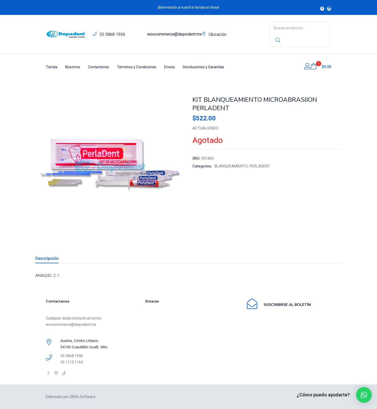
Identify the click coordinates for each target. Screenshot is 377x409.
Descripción (47, 258)
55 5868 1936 (112, 34)
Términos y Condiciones (136, 67)
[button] (321, 66)
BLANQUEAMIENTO (231, 166)
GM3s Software (83, 397)
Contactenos (98, 67)
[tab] (53, 259)
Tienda (51, 67)
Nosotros (72, 67)
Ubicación (217, 34)
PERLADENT (259, 166)
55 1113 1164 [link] (71, 362)
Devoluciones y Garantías (203, 67)
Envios (169, 67)
